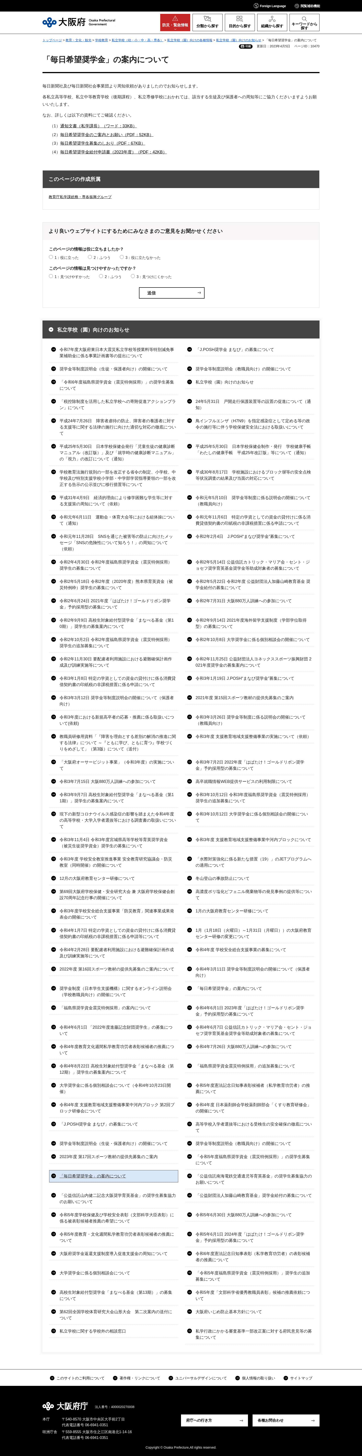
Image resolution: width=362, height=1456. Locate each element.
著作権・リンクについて (140, 1378)
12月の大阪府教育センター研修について (97, 878)
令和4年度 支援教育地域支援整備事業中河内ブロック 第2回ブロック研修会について (117, 1107)
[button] (270, 5)
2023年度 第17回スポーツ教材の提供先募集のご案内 (109, 1156)
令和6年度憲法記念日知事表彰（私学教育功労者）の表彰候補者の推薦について (253, 1256)
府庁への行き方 (199, 1420)
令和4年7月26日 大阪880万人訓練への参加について (244, 1046)
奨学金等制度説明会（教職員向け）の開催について (243, 369)
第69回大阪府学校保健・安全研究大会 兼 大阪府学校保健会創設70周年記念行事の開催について (117, 894)
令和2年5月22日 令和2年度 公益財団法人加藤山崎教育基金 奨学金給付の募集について (253, 584)
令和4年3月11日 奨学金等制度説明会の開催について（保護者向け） (253, 972)
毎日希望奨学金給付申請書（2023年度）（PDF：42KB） (113, 152)
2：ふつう (102, 258)
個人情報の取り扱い (258, 1378)
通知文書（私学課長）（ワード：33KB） (98, 126)
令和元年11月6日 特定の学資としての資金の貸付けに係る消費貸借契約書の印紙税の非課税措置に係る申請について (253, 520)
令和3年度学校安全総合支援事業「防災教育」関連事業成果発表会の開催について (117, 914)
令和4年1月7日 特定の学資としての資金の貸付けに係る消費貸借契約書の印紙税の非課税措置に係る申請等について (118, 933)
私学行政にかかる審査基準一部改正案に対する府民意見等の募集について (254, 1334)
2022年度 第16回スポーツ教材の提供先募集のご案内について (117, 969)
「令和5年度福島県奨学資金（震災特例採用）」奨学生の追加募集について (253, 1276)
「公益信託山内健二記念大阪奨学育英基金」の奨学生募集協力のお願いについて (118, 1198)
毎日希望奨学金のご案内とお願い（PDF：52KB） (107, 134)
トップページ (52, 40)
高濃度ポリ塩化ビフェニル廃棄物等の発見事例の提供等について (254, 894)
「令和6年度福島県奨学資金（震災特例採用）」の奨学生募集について (117, 385)
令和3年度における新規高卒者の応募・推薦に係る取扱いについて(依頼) (117, 720)
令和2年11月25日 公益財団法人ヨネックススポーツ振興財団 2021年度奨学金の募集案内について (253, 662)
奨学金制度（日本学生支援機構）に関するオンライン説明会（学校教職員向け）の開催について (116, 991)
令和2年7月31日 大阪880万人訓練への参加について (244, 601)
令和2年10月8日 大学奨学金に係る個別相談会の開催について (253, 639)
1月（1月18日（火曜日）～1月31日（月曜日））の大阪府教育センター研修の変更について (253, 933)
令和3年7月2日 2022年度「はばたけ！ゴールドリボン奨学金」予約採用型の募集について (250, 765)
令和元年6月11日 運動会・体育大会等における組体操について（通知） (117, 520)
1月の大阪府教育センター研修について (232, 911)
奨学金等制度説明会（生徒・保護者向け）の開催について (114, 369)
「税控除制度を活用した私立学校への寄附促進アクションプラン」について (118, 404)
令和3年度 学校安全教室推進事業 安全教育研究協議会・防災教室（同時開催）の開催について (116, 862)
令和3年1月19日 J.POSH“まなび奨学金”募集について (245, 678)
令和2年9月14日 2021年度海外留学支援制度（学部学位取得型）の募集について (251, 623)
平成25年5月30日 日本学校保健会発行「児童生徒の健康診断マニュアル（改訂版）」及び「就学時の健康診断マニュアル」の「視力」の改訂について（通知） (118, 452)
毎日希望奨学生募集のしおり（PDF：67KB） (102, 143)
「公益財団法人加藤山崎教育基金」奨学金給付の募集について (254, 1195)
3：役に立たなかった (143, 258)
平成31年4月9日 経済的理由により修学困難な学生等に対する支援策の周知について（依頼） (116, 500)
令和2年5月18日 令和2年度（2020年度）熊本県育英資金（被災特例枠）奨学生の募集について (116, 584)
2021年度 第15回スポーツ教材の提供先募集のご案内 (245, 697)
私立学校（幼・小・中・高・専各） (137, 40)
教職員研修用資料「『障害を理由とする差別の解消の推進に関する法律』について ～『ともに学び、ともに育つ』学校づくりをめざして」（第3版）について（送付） (118, 742)
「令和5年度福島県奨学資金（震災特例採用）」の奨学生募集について (253, 1159)
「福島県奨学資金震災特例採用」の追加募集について (245, 1066)
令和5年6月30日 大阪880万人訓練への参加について (244, 1215)
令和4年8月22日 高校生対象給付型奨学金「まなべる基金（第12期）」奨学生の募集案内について (117, 1069)
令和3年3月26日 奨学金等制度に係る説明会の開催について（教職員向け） (251, 720)
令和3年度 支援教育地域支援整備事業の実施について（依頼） (253, 736)
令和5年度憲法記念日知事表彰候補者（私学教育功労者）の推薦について (253, 1088)
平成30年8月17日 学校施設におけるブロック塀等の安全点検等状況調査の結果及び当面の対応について (253, 475)
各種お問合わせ (271, 1420)
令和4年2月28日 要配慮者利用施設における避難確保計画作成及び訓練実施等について (117, 952)
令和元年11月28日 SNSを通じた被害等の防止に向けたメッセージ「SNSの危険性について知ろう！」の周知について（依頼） (116, 542)
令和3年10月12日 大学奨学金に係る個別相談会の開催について (252, 817)
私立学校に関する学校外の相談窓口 (93, 1331)
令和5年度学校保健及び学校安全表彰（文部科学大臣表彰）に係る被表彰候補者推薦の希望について (117, 1218)
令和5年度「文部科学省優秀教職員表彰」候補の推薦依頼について (253, 1295)
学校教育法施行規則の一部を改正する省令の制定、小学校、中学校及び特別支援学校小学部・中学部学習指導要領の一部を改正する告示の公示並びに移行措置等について (118, 478)
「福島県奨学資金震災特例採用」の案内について (105, 1008)
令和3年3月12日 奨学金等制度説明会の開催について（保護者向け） (117, 700)
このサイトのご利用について (81, 1378)
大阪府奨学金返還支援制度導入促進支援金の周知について (114, 1253)
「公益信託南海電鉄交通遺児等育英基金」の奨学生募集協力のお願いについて (254, 1179)
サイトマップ (301, 1378)
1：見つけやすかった (72, 277)
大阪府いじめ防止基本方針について (229, 1311)
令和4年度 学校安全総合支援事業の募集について (241, 949)
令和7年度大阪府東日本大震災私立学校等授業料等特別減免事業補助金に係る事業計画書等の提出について (117, 352)
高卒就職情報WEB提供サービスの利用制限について (244, 781)
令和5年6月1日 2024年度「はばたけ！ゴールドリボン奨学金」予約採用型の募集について (250, 1237)
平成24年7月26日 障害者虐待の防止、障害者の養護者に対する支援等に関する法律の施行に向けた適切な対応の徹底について (118, 427)
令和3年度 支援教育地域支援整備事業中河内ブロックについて (253, 839)
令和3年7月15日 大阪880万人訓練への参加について (108, 781)
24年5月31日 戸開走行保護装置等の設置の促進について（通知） (253, 404)
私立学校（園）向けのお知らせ (238, 40)
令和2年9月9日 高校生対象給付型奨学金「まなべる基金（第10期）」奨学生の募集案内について (117, 623)
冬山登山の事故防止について (223, 878)
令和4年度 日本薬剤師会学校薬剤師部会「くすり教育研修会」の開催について (253, 1107)
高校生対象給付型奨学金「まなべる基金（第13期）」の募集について (116, 1295)
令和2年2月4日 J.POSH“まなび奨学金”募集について (245, 536)
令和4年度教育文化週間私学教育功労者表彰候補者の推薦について (117, 1049)
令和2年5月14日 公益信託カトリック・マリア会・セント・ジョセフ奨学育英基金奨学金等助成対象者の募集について (253, 565)
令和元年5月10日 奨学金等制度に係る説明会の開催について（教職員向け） (253, 500)
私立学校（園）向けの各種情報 (189, 40)
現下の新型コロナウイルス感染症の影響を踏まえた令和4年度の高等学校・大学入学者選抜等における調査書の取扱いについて (118, 820)
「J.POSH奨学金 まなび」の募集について (235, 349)
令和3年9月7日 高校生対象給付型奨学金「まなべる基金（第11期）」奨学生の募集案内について (117, 797)
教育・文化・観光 (78, 40)
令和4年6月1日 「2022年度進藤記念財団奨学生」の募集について (116, 1030)
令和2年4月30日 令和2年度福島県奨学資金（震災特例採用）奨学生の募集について (116, 565)
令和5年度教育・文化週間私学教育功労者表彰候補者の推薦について (117, 1237)
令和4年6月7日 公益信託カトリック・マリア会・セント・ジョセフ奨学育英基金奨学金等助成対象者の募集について (254, 1030)
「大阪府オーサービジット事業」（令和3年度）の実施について (117, 765)
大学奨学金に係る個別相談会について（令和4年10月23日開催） (115, 1088)
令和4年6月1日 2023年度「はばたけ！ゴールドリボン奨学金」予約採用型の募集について (250, 1011)
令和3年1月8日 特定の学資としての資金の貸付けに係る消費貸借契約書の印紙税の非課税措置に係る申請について (118, 681)
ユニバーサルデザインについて (201, 1378)
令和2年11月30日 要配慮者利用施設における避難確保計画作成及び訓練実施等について (116, 662)
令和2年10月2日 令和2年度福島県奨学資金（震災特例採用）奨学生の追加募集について (116, 642)
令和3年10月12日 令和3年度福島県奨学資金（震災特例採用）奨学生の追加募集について (253, 797)
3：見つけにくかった (154, 277)
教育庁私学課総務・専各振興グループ (80, 197)
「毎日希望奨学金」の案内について (229, 988)
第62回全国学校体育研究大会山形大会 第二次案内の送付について (116, 1314)
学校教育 (101, 40)
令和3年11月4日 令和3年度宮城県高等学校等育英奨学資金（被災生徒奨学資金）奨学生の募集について (114, 842)
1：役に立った (66, 258)
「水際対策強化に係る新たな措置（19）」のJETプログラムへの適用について (253, 862)
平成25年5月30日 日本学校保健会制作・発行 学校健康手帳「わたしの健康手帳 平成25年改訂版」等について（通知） (253, 449)
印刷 (248, 46)
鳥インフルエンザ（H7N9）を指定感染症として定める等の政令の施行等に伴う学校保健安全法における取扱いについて (253, 424)
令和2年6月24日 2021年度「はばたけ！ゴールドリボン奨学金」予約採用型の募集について (115, 604)
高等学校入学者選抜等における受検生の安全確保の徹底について (254, 1127)
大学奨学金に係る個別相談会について (95, 1273)
